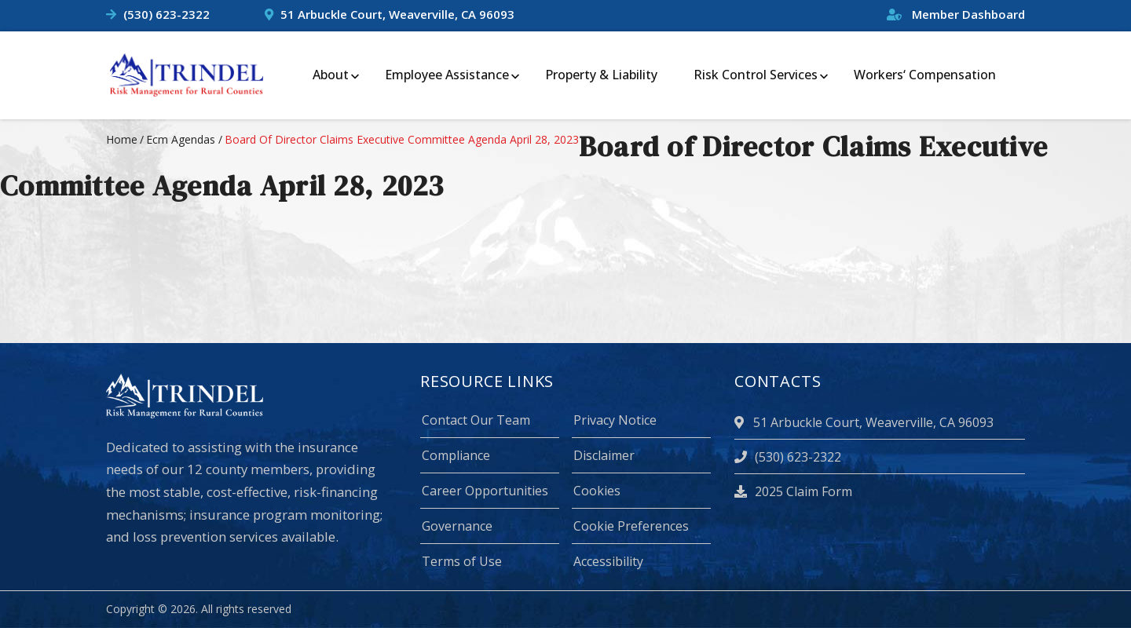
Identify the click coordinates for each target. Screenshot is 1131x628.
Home (121, 139)
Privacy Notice (615, 420)
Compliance (456, 455)
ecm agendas (180, 139)
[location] (741, 422)
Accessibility (608, 561)
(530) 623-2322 (166, 14)
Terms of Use (462, 561)
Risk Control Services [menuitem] (756, 74)
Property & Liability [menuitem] (601, 74)
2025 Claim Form (793, 491)
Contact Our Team (476, 420)
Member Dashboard (956, 14)
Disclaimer (604, 455)
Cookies (596, 490)
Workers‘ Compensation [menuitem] (925, 74)
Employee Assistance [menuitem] (447, 74)
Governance (457, 526)
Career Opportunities (485, 490)
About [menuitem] (331, 74)
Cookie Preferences (631, 526)
